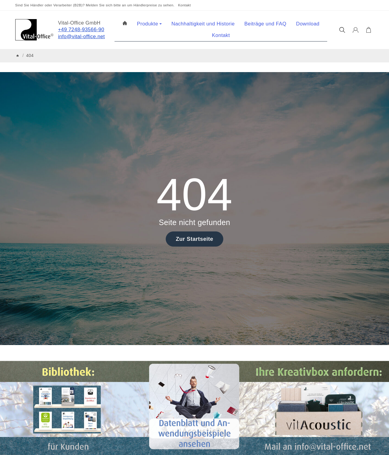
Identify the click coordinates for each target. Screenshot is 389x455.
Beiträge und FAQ (265, 24)
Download (307, 24)
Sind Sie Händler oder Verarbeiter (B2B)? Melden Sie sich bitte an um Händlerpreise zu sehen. (95, 5)
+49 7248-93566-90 (81, 29)
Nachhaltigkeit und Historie (203, 24)
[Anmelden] (355, 30)
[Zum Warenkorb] (368, 30)
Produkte (149, 24)
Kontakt (184, 5)
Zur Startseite (194, 239)
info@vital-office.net (81, 36)
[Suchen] (342, 30)
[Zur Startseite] (34, 30)
